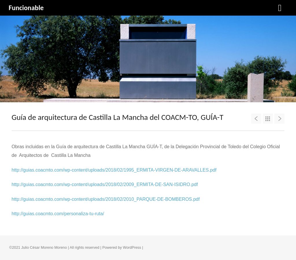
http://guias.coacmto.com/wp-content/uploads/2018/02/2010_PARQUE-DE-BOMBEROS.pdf (106, 199)
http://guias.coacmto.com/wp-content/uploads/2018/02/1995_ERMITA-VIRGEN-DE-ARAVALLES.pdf (114, 170)
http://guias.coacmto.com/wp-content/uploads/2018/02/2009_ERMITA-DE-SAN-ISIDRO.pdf (105, 184)
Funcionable (26, 7)
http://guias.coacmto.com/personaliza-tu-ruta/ (58, 213)
